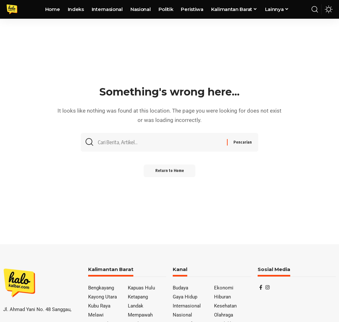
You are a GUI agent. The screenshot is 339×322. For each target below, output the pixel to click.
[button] (315, 9)
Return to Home (169, 172)
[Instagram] (267, 287)
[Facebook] (261, 287)
